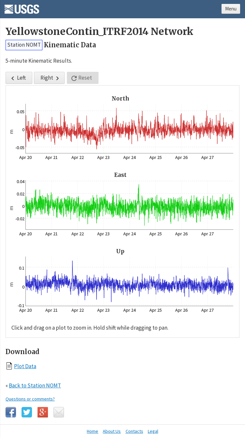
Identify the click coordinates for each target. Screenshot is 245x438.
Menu (231, 9)
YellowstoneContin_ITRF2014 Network (99, 31)
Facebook (11, 412)
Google (43, 412)
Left (17, 78)
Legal (153, 431)
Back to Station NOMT (35, 385)
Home (92, 431)
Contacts (134, 431)
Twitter (27, 412)
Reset (81, 78)
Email (59, 412)
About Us (112, 431)
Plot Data (25, 366)
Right (50, 78)
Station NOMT (24, 44)
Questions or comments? (30, 399)
